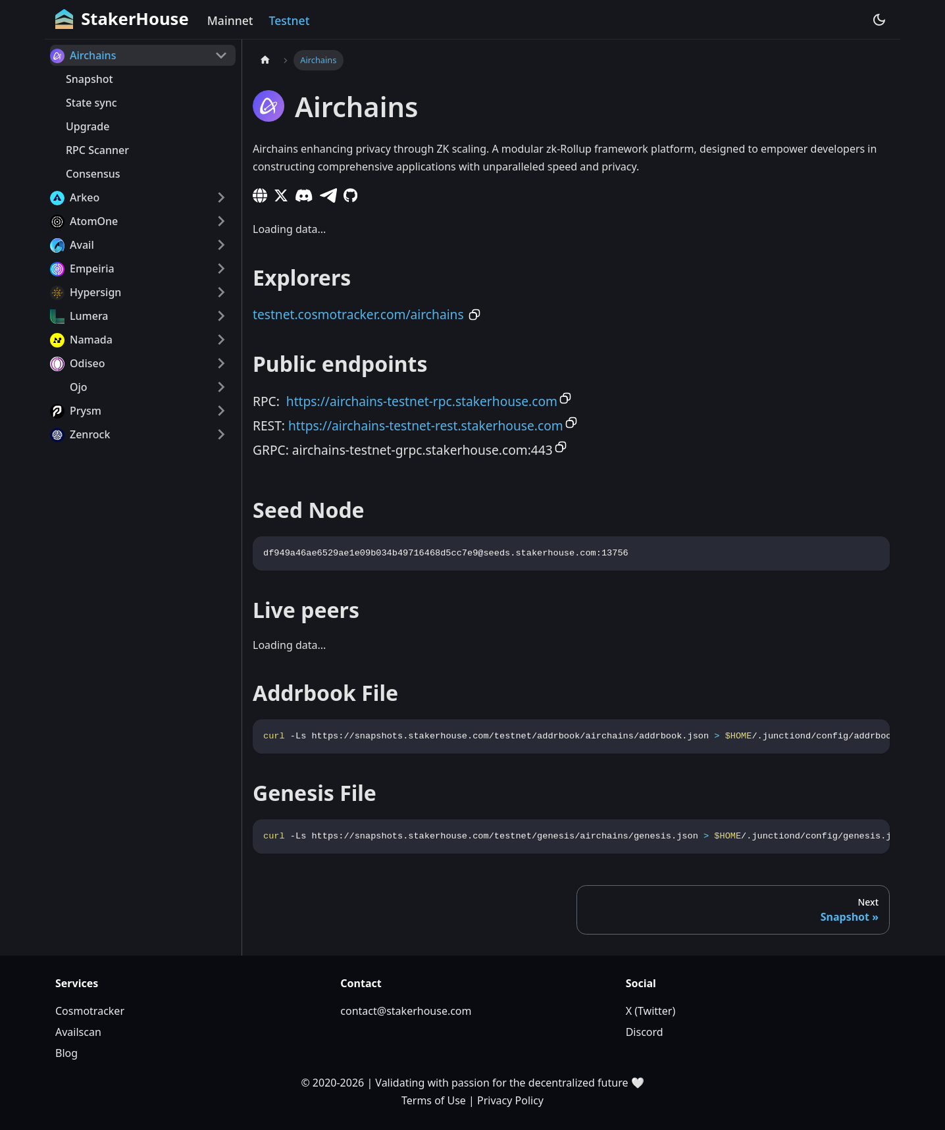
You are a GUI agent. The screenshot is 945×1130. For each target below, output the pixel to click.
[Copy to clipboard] (474, 314)
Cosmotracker (89, 1011)
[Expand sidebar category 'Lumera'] (221, 315)
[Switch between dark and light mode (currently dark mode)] (879, 19)
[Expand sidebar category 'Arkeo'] (221, 197)
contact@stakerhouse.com (405, 1011)
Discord (644, 1032)
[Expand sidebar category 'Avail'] (221, 244)
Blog (66, 1053)
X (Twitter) (651, 1011)
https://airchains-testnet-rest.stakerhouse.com (425, 425)
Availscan (78, 1032)
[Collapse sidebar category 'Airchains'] (221, 55)
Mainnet (230, 20)
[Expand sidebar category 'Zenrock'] (221, 434)
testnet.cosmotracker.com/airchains (358, 314)
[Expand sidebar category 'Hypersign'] (221, 292)
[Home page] (265, 60)
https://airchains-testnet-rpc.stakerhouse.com (421, 401)
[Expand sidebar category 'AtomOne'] (221, 221)
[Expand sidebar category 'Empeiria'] (221, 268)
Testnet (289, 20)
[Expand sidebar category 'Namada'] (221, 339)
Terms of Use (433, 1100)
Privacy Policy (510, 1100)
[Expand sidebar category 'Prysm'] (221, 410)
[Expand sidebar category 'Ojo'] (221, 387)
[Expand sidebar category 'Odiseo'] (221, 363)
